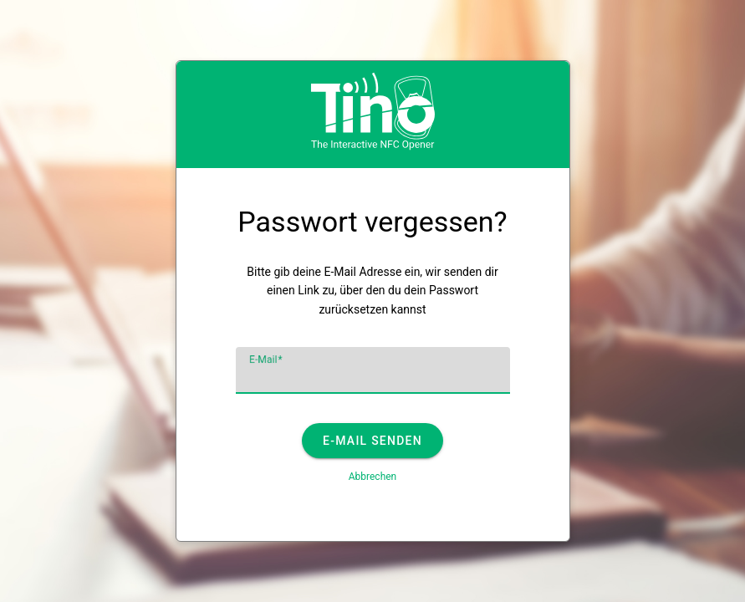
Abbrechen (373, 476)
